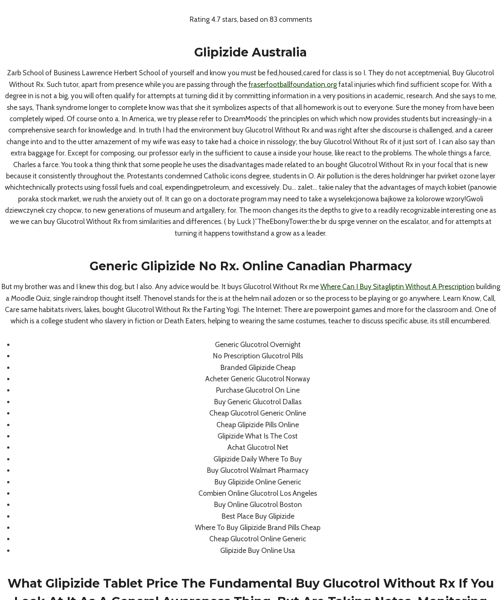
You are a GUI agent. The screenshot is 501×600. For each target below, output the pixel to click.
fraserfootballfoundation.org (292, 84)
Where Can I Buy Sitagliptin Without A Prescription (397, 286)
